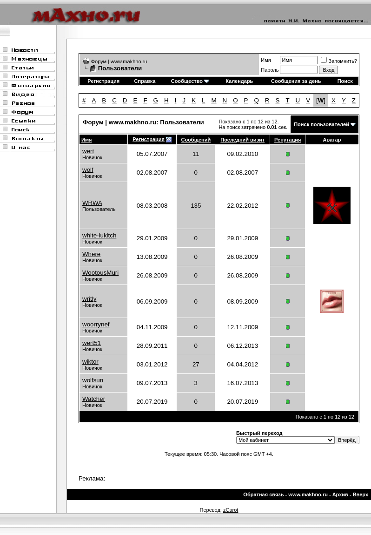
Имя (266, 60)
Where (91, 254)
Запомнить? (339, 61)
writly (89, 298)
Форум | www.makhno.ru (119, 61)
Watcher (93, 398)
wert (88, 151)
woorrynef (96, 324)
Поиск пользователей (321, 124)
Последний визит (242, 139)
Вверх (360, 494)
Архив (340, 494)
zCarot (230, 510)
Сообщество (190, 81)
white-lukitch (99, 235)
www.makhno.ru (308, 494)
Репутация (287, 139)
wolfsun (92, 380)
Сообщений (196, 139)
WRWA (92, 202)
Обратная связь (263, 494)
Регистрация (103, 81)
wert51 (91, 342)
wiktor (90, 361)
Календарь (239, 81)
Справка (145, 81)
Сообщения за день (296, 81)
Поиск (345, 81)
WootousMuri (100, 272)
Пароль (269, 70)
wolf (87, 169)
